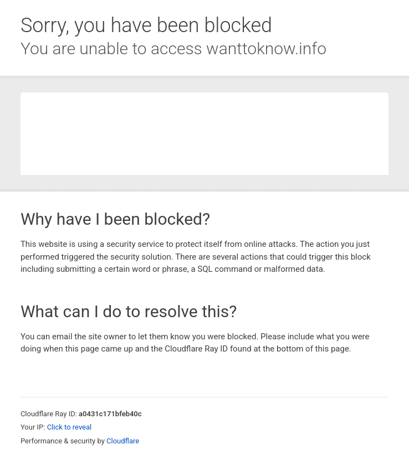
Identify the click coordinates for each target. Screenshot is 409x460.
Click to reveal (69, 427)
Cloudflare (122, 441)
